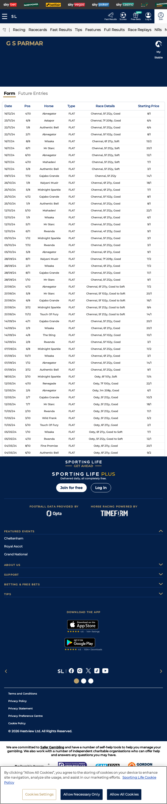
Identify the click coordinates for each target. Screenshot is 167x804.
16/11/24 (9, 141)
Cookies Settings (39, 794)
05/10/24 (10, 238)
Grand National (15, 554)
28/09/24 (10, 259)
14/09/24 (10, 321)
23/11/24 (9, 120)
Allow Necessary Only (81, 794)
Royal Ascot (13, 546)
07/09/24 (10, 349)
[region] (83, 785)
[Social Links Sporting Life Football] (90, 681)
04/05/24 (10, 445)
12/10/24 (9, 210)
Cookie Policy (17, 723)
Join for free (71, 487)
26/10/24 (10, 183)
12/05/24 (10, 383)
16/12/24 (9, 113)
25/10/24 (10, 189)
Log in (101, 487)
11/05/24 (9, 411)
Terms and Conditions (22, 693)
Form (9, 93)
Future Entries (33, 93)
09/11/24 (9, 176)
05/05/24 (10, 432)
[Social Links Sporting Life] (76, 681)
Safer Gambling (52, 747)
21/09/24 (10, 286)
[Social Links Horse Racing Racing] (83, 681)
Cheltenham (13, 538)
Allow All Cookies (124, 794)
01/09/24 (10, 356)
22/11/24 (9, 127)
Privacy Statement (20, 708)
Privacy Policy (17, 701)
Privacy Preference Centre (25, 716)
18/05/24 (10, 376)
